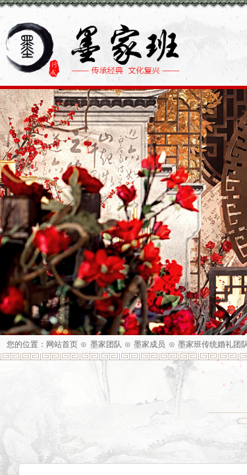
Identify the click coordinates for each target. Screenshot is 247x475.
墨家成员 (149, 344)
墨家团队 (106, 344)
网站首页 (62, 344)
